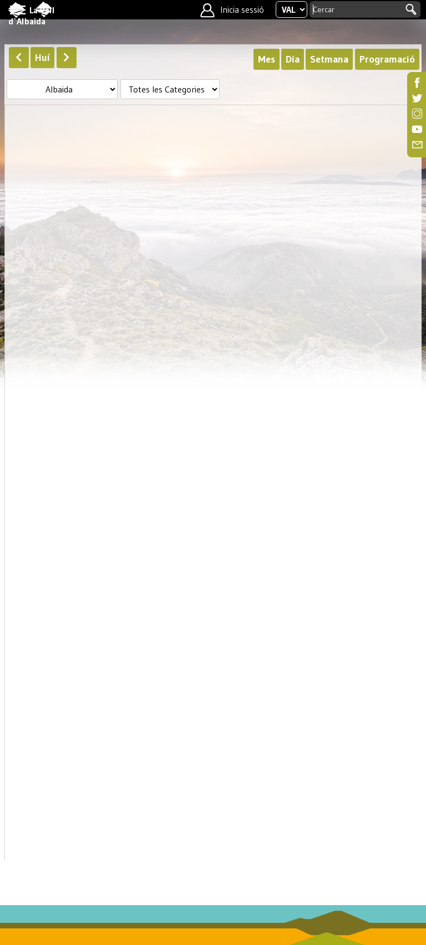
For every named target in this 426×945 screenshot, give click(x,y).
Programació (387, 59)
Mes (266, 59)
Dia (293, 59)
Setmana (329, 59)
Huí (42, 58)
